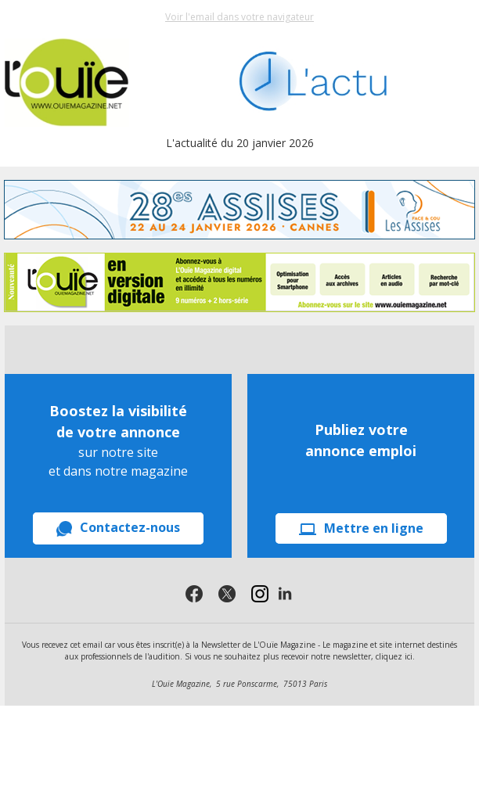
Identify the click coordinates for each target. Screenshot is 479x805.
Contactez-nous (118, 528)
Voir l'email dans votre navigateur (239, 16)
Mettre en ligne (361, 528)
